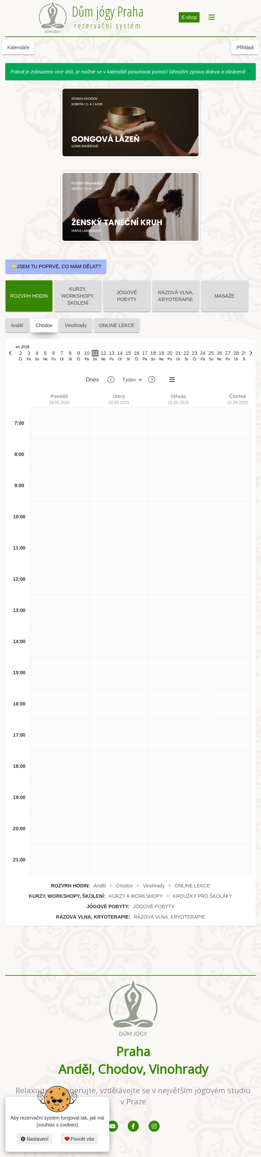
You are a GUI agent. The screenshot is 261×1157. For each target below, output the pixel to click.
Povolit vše (79, 1139)
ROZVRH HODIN (29, 296)
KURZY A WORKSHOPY (136, 896)
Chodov (44, 325)
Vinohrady (76, 325)
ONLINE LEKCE (117, 325)
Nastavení (34, 1139)
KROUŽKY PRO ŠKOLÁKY (202, 896)
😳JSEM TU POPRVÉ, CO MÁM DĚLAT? (56, 266)
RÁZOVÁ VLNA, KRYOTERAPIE (175, 296)
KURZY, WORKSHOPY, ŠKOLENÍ (77, 296)
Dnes (92, 380)
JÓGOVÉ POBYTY (127, 296)
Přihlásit (245, 47)
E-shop (189, 17)
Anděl (17, 325)
